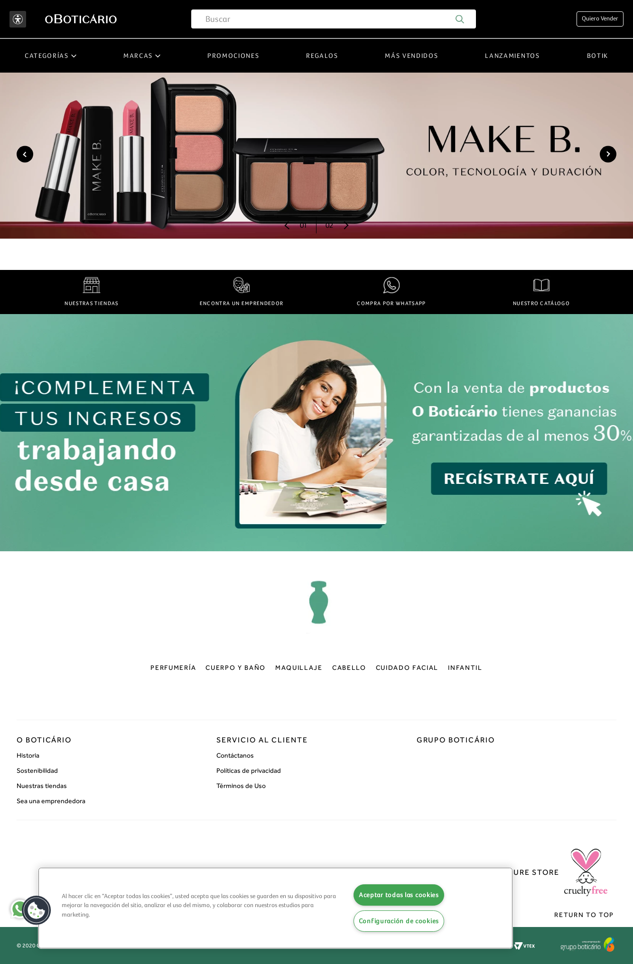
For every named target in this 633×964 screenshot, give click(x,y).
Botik (597, 55)
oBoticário (316, 609)
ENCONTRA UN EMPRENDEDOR (241, 303)
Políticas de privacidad (248, 771)
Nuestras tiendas (42, 786)
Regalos (322, 55)
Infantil (465, 668)
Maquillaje (299, 668)
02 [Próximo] (329, 225)
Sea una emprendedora (51, 801)
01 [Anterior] (303, 225)
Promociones (233, 55)
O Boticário (44, 739)
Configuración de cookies (399, 921)
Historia (28, 755)
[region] (275, 908)
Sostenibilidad (37, 771)
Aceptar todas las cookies (399, 895)
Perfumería (173, 668)
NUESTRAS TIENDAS (91, 303)
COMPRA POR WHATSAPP (391, 303)
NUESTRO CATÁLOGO (541, 303)
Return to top (584, 915)
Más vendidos (411, 55)
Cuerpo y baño (235, 668)
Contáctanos (235, 755)
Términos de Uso (241, 786)
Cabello (349, 668)
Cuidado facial (407, 668)
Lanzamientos (512, 55)
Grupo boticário (456, 739)
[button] (36, 910)
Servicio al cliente (261, 739)
